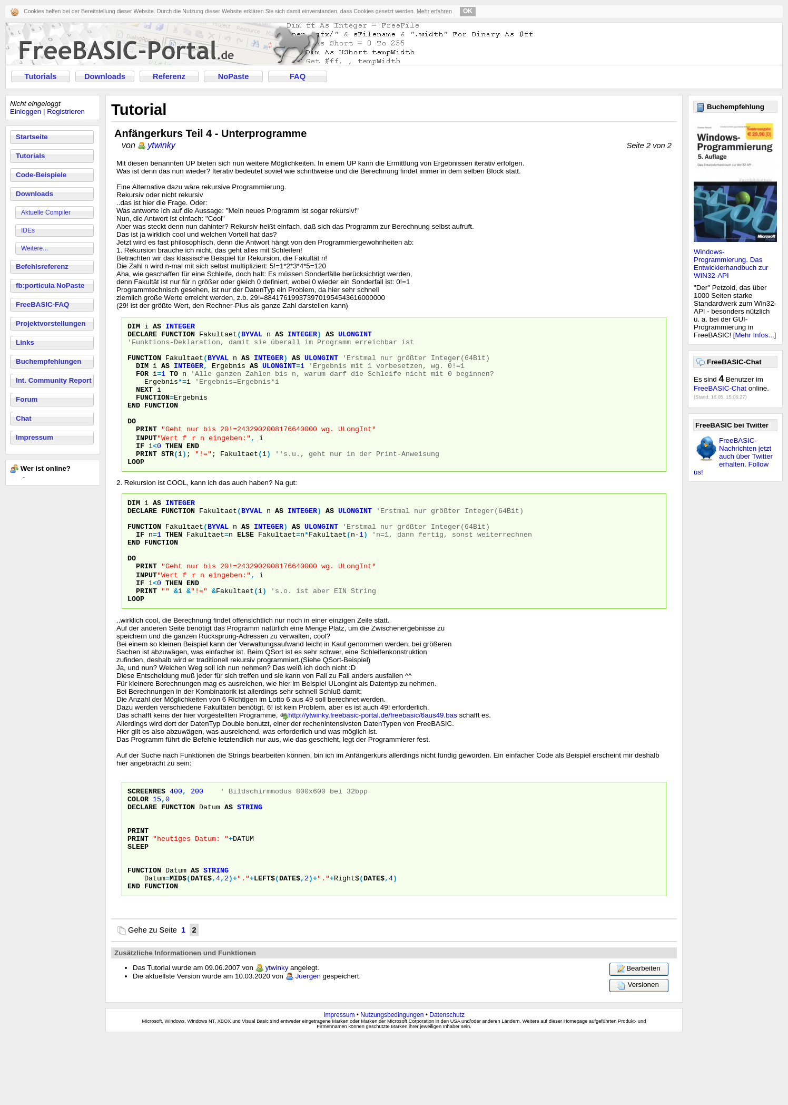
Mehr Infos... (754, 335)
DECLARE (142, 858)
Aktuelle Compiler (46, 212)
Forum (26, 399)
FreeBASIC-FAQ (42, 304)
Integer (180, 327)
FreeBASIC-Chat (720, 388)
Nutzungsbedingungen (391, 1082)
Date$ (201, 943)
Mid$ (178, 943)
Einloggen (25, 111)
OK (467, 11)
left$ (264, 943)
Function (178, 337)
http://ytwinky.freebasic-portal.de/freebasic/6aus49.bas (372, 762)
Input (146, 460)
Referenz (169, 76)
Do (131, 441)
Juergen (308, 1044)
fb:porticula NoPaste (50, 285)
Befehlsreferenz (42, 266)
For (142, 384)
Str (167, 479)
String (249, 858)
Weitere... (34, 248)
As (157, 327)
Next (144, 403)
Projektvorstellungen (51, 323)
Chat (24, 418)
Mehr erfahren (434, 11)
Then (173, 469)
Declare (142, 337)
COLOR (138, 849)
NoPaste (233, 76)
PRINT (138, 886)
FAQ (298, 76)
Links (25, 342)
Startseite (32, 137)
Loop (135, 488)
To (174, 384)
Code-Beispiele (41, 175)
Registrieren (66, 111)
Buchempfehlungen (48, 361)
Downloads (104, 76)
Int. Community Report (54, 380)
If (140, 469)
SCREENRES (146, 839)
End (133, 422)
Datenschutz (447, 1082)
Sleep (138, 905)
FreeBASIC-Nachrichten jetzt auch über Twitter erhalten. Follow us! (733, 456)
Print (146, 450)
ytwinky (161, 145)
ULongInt (355, 337)
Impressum (34, 437)
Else (245, 569)
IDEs (28, 230)
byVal (251, 337)
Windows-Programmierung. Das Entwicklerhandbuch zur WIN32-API (731, 263)
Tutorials (41, 76)
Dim (133, 327)
